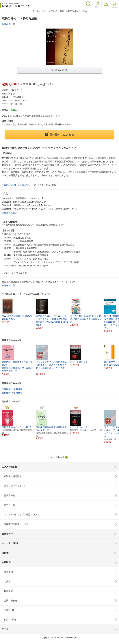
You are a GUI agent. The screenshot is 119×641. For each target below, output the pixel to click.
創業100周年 (10, 619)
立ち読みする (57, 70)
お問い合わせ (10, 600)
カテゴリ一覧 (38, 11)
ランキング (52, 11)
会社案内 (8, 572)
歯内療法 (17, 392)
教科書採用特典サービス (16, 524)
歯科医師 (6, 389)
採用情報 (8, 591)
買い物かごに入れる (59, 134)
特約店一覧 (9, 495)
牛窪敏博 (6, 24)
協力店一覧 (9, 505)
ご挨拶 (7, 581)
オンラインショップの (21, 514)
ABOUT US (9, 610)
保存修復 (17, 389)
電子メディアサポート (15, 486)
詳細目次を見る (9, 213)
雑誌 (85, 11)
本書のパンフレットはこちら (16, 185)
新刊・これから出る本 (70, 11)
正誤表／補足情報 (13, 476)
